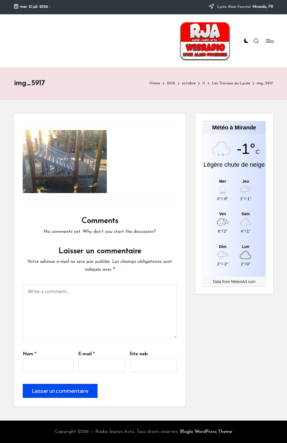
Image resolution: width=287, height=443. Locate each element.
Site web (138, 354)
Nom (29, 354)
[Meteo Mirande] (234, 181)
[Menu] (269, 41)
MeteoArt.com (243, 281)
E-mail (86, 354)
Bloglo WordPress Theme (206, 431)
